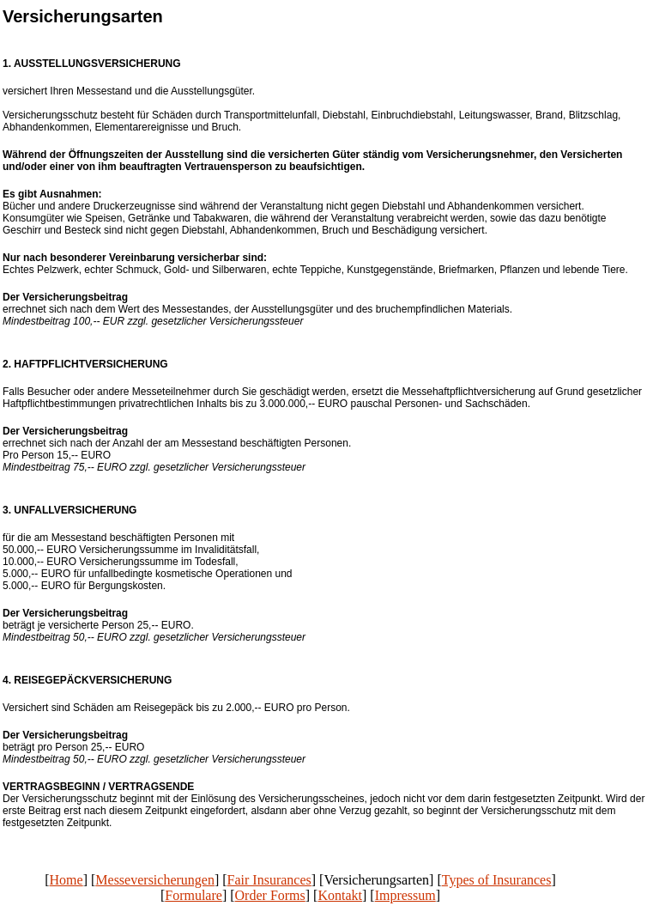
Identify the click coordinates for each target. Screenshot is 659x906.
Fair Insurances (269, 880)
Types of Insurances (497, 880)
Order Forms (270, 895)
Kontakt (339, 895)
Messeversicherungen (155, 880)
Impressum (405, 895)
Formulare (193, 895)
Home (66, 880)
